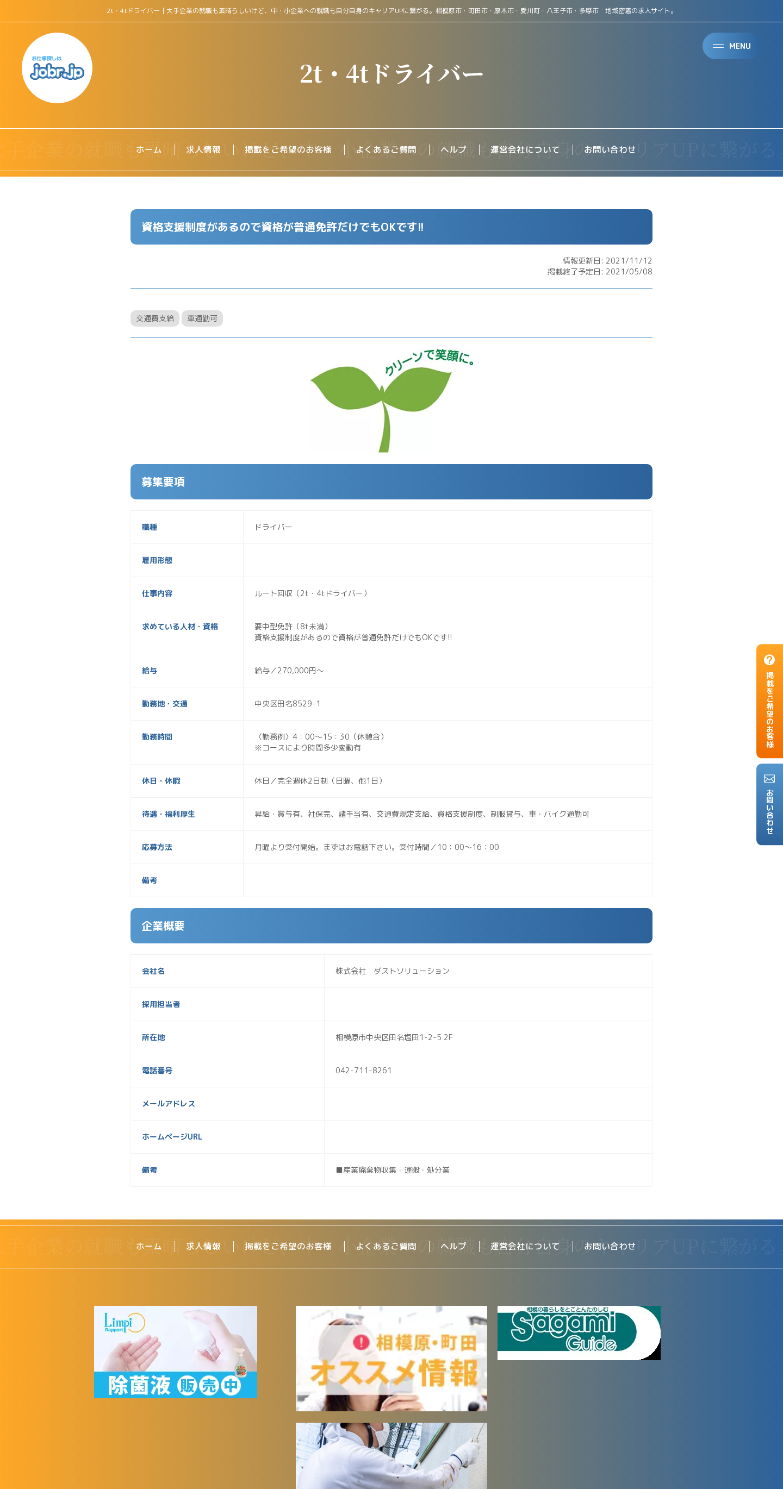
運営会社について (525, 150)
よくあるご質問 (386, 150)
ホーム (149, 150)
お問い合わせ (610, 150)
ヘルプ (453, 150)
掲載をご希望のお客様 (288, 150)
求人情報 (203, 150)
